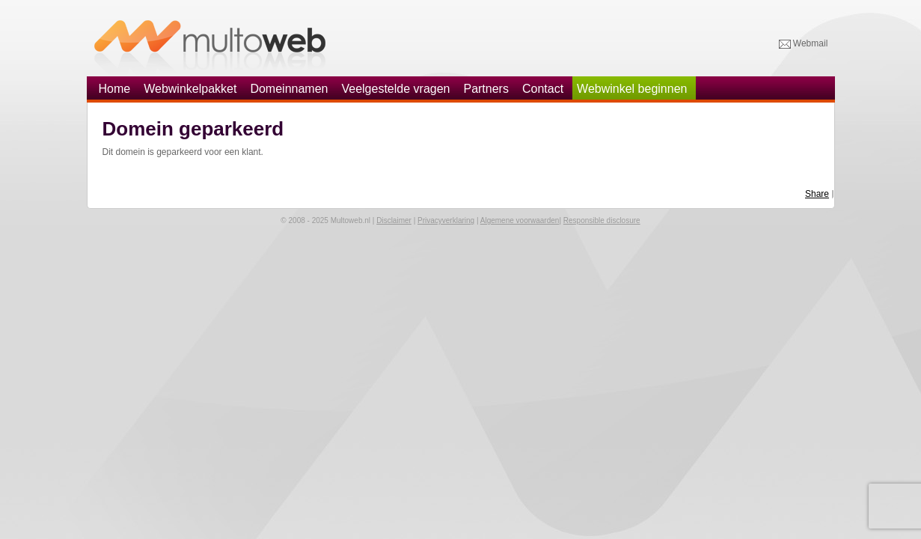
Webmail (803, 44)
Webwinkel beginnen (632, 88)
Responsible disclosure (601, 220)
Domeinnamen (289, 88)
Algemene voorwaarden (520, 220)
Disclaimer (393, 220)
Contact (542, 88)
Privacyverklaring (445, 220)
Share (817, 194)
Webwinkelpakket (190, 88)
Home (115, 88)
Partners (485, 88)
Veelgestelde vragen (395, 88)
